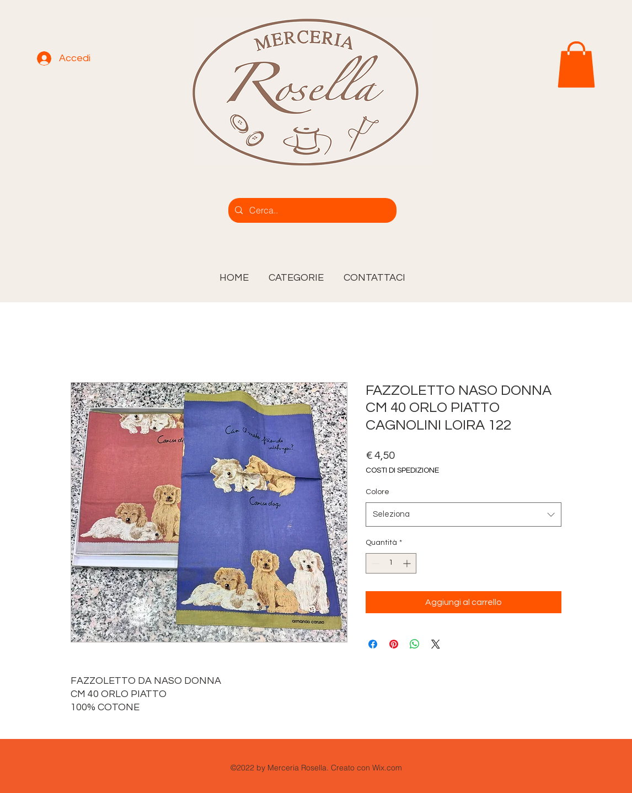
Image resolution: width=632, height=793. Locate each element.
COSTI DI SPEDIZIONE (402, 470)
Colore (377, 492)
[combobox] (463, 514)
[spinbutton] (391, 563)
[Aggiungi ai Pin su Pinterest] (393, 644)
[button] (296, 273)
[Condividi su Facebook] (372, 644)
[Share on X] (435, 644)
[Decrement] (374, 563)
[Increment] (408, 563)
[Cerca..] (311, 210)
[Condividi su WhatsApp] (414, 644)
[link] (576, 64)
